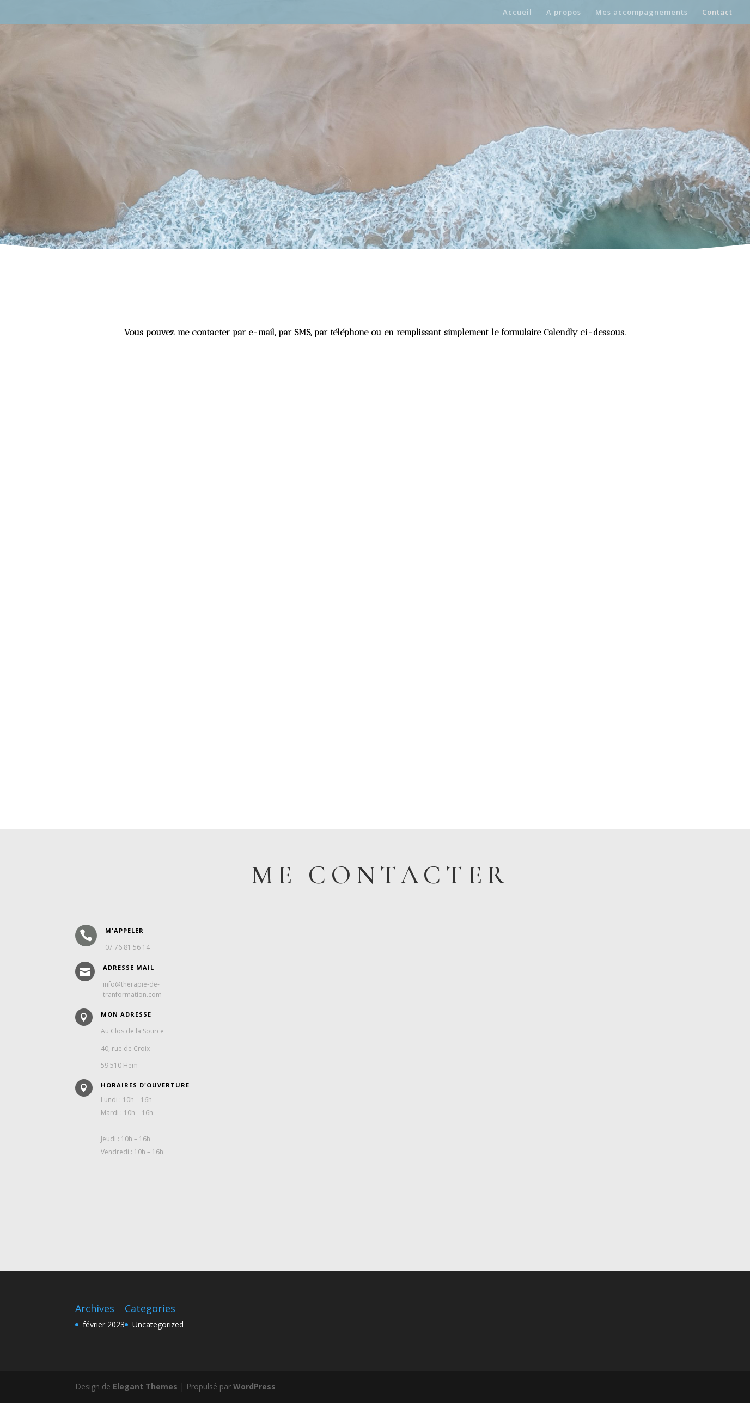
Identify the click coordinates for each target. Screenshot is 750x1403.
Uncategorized (158, 1324)
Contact (717, 12)
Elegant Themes (145, 1386)
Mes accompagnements (641, 12)
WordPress (254, 1386)
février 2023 (104, 1324)
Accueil (517, 12)
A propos (563, 12)
